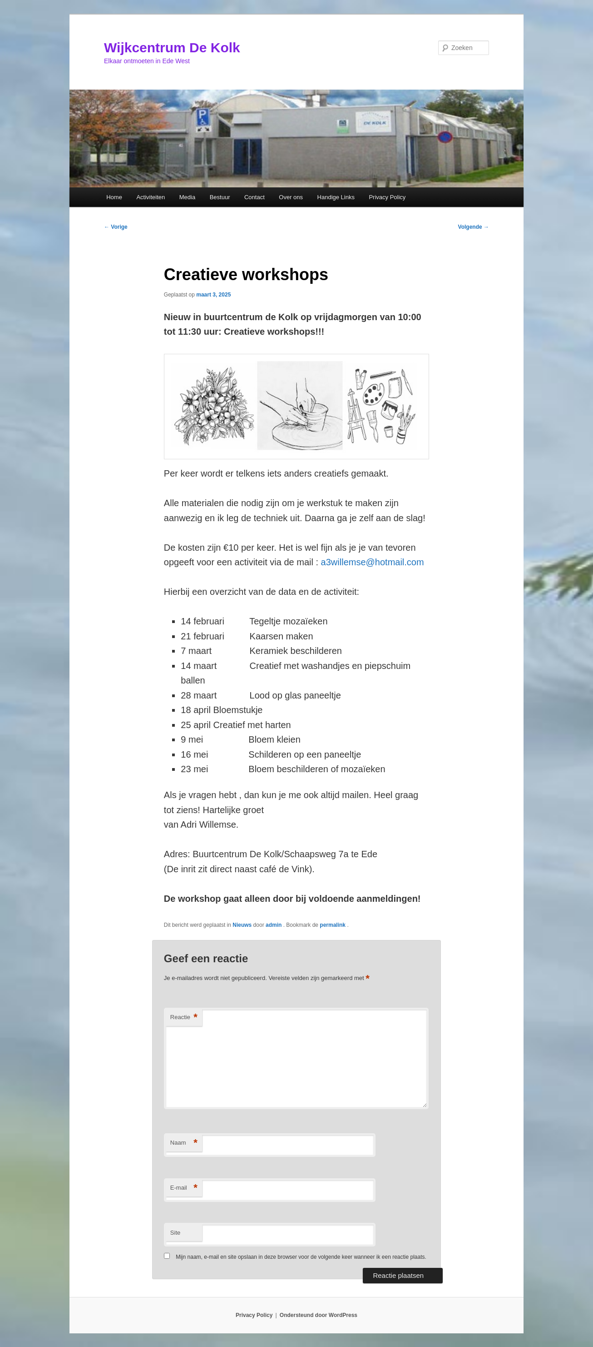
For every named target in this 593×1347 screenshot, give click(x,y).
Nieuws (242, 925)
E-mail (184, 1188)
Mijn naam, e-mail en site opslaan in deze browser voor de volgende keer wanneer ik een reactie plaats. (301, 1257)
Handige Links (336, 197)
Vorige (116, 227)
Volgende (473, 227)
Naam (184, 1143)
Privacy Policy (387, 197)
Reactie (184, 1017)
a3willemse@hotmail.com (372, 562)
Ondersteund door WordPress (318, 1315)
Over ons (291, 197)
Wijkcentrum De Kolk (172, 47)
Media (187, 197)
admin (274, 925)
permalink (333, 925)
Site (175, 1232)
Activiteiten (150, 197)
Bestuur (220, 197)
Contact (254, 197)
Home (114, 197)
